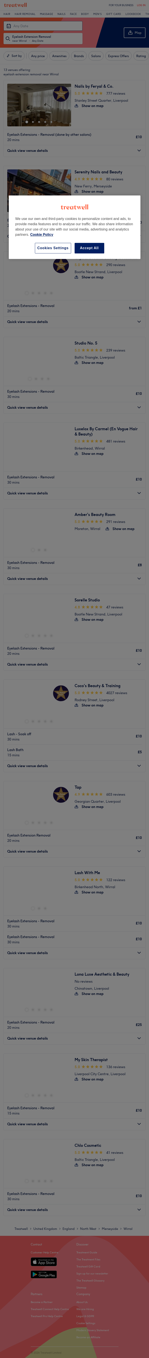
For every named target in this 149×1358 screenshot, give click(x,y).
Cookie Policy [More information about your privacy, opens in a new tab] (41, 234)
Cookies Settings (53, 248)
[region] (74, 227)
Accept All (89, 248)
